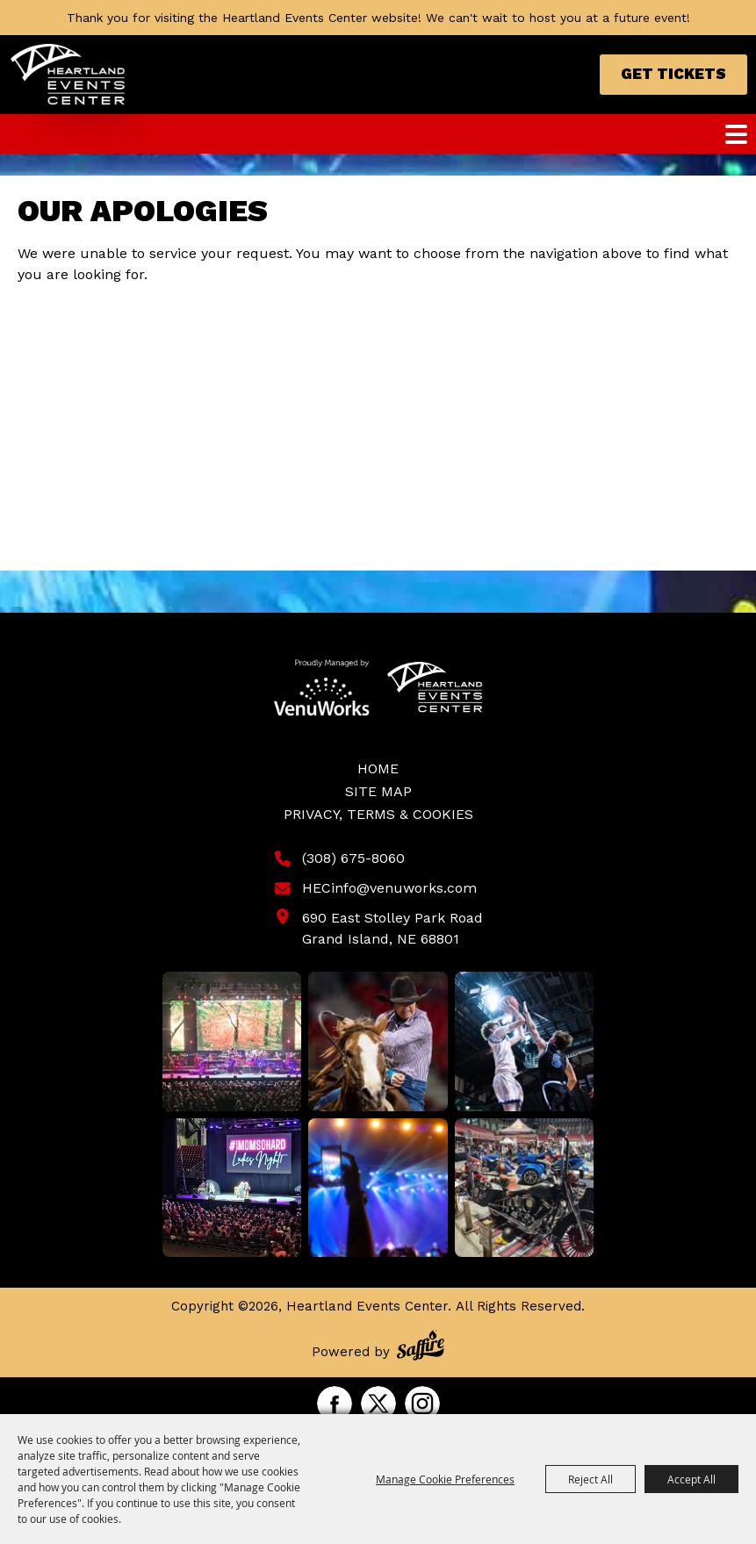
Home (378, 768)
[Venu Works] (322, 687)
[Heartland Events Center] (68, 74)
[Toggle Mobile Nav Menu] (736, 134)
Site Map (378, 791)
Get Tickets (673, 74)
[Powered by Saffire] (420, 1348)
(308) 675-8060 (353, 858)
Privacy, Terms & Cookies (378, 814)
